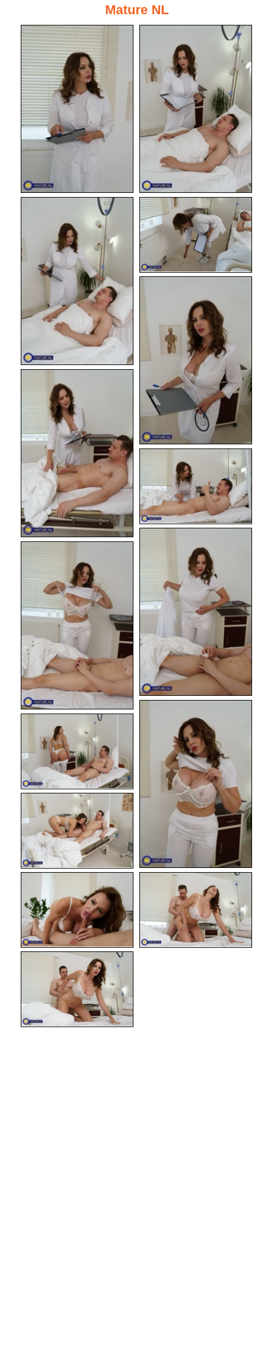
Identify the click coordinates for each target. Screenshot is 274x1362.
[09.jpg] (77, 625)
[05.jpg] (195, 360)
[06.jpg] (77, 453)
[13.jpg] (77, 910)
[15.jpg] (77, 989)
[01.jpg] (77, 109)
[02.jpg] (195, 109)
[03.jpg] (77, 281)
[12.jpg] (77, 831)
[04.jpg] (195, 235)
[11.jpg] (77, 751)
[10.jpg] (195, 784)
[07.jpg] (195, 486)
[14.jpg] (195, 910)
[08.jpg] (195, 612)
